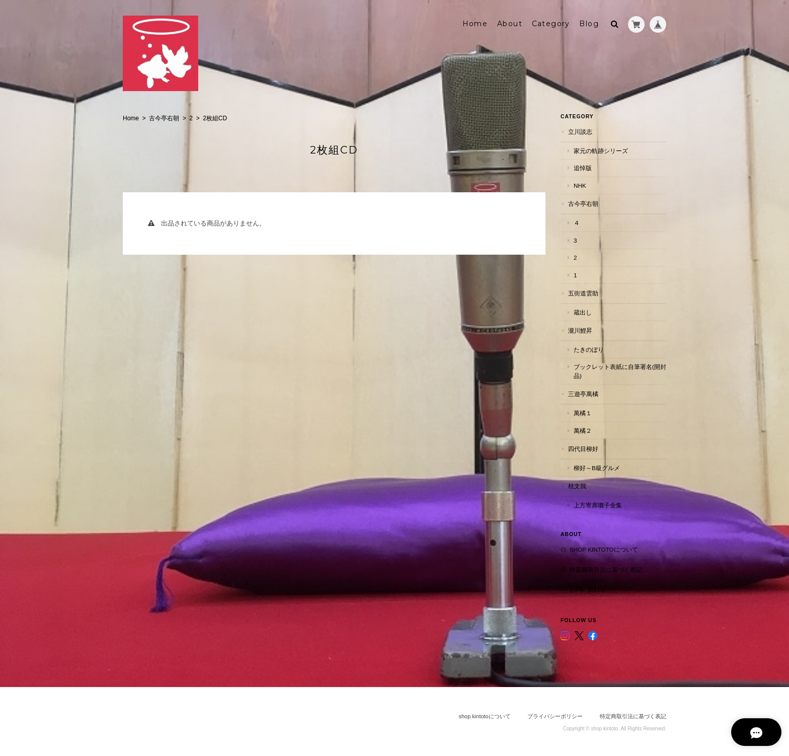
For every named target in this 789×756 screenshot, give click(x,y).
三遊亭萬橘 (583, 394)
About (509, 23)
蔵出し (583, 312)
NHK (580, 185)
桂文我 (577, 485)
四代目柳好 (583, 448)
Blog (589, 23)
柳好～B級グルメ (597, 467)
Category (551, 23)
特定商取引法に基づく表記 (606, 569)
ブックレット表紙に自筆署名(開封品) (620, 371)
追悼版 (583, 168)
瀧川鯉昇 (580, 330)
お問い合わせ (588, 589)
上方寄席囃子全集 (598, 504)
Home (475, 23)
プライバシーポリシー (555, 716)
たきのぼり (589, 349)
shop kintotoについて (604, 549)
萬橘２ (583, 430)
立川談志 (580, 131)
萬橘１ (583, 412)
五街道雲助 (583, 292)
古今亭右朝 (164, 118)
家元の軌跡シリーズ (601, 150)
